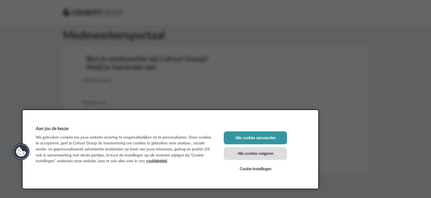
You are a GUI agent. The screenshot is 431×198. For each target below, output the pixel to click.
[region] (170, 149)
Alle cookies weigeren (255, 153)
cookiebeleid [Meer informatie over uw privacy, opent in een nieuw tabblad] (156, 161)
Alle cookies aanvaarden (255, 138)
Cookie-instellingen (255, 169)
